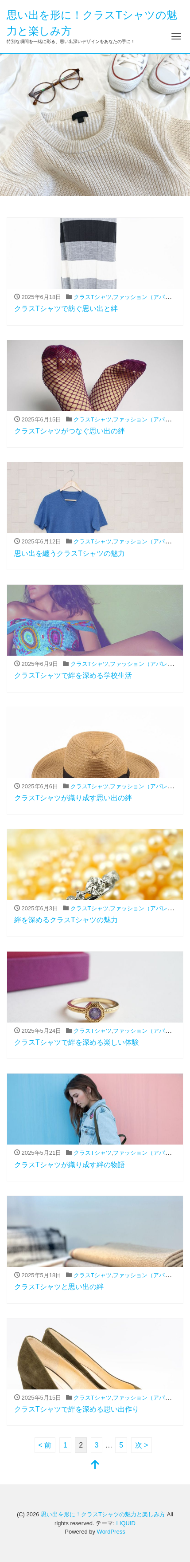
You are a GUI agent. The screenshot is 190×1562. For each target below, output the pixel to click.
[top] (95, 1466)
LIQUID (126, 1523)
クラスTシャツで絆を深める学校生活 (73, 675)
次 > (141, 1445)
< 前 (45, 1445)
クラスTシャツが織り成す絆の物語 (69, 1165)
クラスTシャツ (93, 297)
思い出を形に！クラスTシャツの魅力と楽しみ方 (103, 1514)
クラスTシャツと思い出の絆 (59, 1287)
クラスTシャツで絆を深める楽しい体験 (76, 1042)
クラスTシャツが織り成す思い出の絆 (73, 798)
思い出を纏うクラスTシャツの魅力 (69, 553)
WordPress (111, 1531)
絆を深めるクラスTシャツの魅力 (66, 920)
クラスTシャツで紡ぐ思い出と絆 (66, 308)
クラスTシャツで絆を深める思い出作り (76, 1409)
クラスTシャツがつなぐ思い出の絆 (69, 431)
